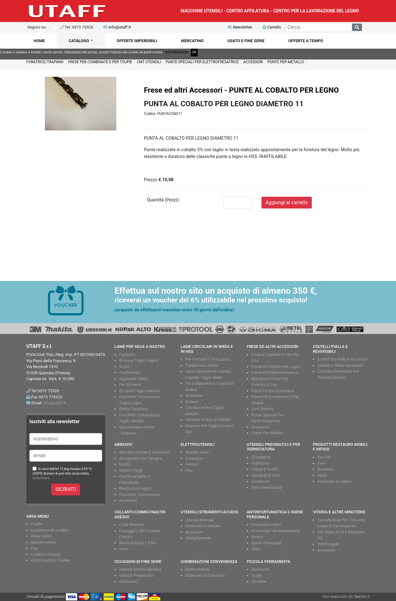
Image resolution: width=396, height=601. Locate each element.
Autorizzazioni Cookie (50, 560)
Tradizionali (129, 372)
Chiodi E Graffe (265, 469)
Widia (124, 366)
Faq (34, 548)
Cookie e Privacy (45, 554)
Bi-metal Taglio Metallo (139, 390)
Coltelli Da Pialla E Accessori (342, 359)
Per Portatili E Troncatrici (207, 359)
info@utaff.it (120, 27)
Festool (192, 464)
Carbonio (127, 354)
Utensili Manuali (199, 520)
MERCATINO (192, 40)
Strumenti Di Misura (203, 526)
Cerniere (259, 581)
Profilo (37, 524)
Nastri (124, 464)
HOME (39, 40)
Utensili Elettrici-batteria (140, 569)
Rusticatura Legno (135, 488)
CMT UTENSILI (149, 62)
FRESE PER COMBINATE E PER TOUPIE (100, 62)
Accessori (194, 395)
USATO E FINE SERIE (246, 40)
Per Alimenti (130, 384)
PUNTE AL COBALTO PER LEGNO (284, 90)
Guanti (257, 536)
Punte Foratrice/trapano (273, 390)
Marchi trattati (43, 542)
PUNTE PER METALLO (285, 62)
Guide (257, 575)
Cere (321, 463)
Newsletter (240, 27)
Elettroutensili (197, 569)
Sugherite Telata (133, 378)
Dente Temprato (133, 408)
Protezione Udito (266, 524)
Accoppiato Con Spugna (140, 458)
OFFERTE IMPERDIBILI (137, 40)
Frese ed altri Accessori (183, 90)
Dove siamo (41, 536)
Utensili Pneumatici (136, 575)
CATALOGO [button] (79, 40)
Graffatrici (260, 463)
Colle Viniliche (131, 524)
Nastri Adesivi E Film (137, 543)
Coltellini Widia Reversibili (340, 365)
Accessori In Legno (334, 481)
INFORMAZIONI (177, 52)
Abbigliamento (198, 538)
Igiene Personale (266, 543)
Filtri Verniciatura (267, 487)
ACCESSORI (253, 62)
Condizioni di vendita (49, 530)
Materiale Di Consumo (205, 575)
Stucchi (324, 457)
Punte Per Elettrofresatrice (275, 372)
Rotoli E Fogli (130, 470)
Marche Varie (197, 452)
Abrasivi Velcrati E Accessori (144, 452)
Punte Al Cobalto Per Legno (276, 366)
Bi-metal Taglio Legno (138, 360)
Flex (189, 470)
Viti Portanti (327, 544)
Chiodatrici (261, 457)
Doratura (325, 469)
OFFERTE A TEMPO (305, 40)
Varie (322, 475)
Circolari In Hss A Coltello (208, 419)
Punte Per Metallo (267, 433)
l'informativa (41, 478)
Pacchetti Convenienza (139, 494)
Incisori (191, 401)
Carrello (272, 27)
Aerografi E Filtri (266, 475)
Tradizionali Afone (201, 365)
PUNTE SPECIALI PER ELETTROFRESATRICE (202, 62)
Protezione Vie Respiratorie (276, 531)
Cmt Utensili (262, 408)
